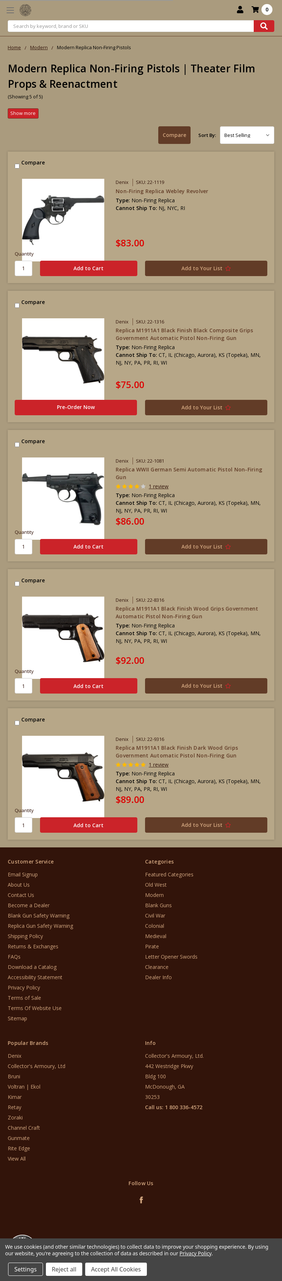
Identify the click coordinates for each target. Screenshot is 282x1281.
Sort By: (207, 135)
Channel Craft (24, 1127)
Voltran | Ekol (24, 1086)
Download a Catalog (32, 966)
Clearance (157, 966)
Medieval (155, 936)
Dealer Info (158, 977)
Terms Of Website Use (35, 1008)
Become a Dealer (29, 905)
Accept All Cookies (116, 1269)
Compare (174, 134)
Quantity (24, 253)
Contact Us (21, 894)
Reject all (64, 1269)
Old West (156, 884)
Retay (14, 1107)
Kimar (15, 1096)
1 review (159, 486)
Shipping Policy (25, 936)
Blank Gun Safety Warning (38, 915)
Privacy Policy (24, 987)
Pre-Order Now (76, 407)
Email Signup (23, 874)
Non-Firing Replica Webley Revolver (162, 191)
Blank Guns (158, 905)
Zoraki (15, 1117)
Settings (25, 1269)
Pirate (152, 946)
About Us (19, 884)
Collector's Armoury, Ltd (36, 1066)
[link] (251, 1236)
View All (17, 1158)
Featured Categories (169, 874)
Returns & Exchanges (33, 946)
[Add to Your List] (206, 268)
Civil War (155, 915)
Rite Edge (19, 1148)
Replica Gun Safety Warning (40, 925)
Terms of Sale (24, 997)
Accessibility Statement (35, 977)
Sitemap (17, 1018)
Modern (154, 894)
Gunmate (19, 1138)
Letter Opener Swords (171, 956)
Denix (14, 1055)
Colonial (154, 925)
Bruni (14, 1076)
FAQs (14, 956)
